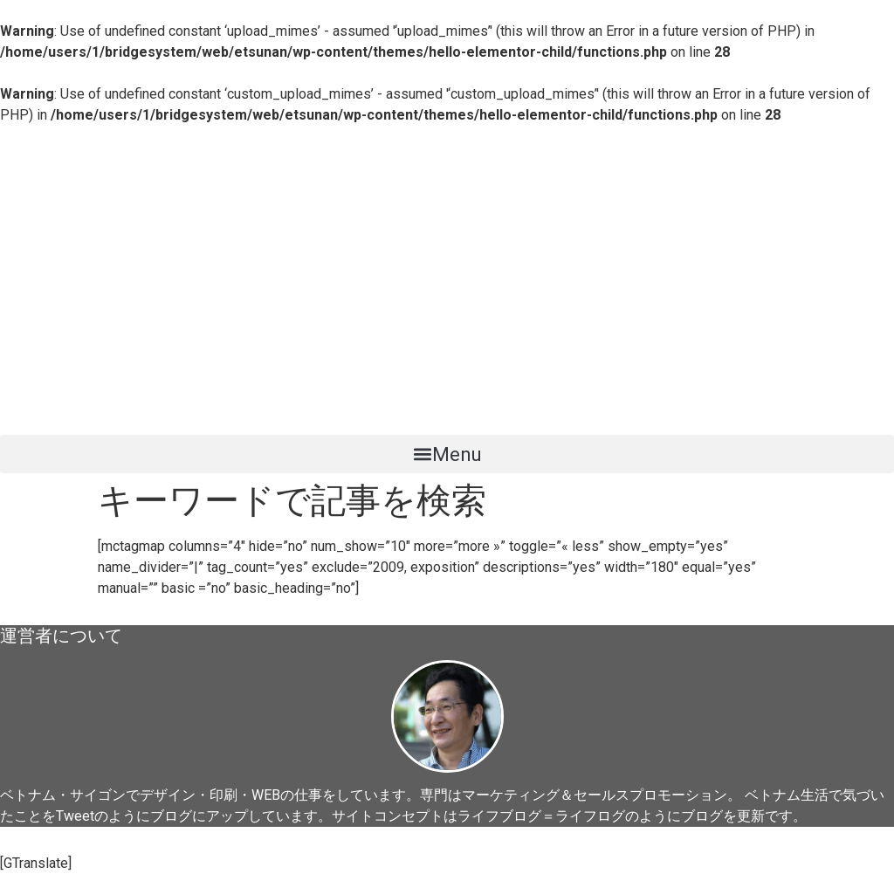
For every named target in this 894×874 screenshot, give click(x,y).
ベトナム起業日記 (113, 404)
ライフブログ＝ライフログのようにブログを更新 (611, 816)
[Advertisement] (447, 256)
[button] (447, 454)
